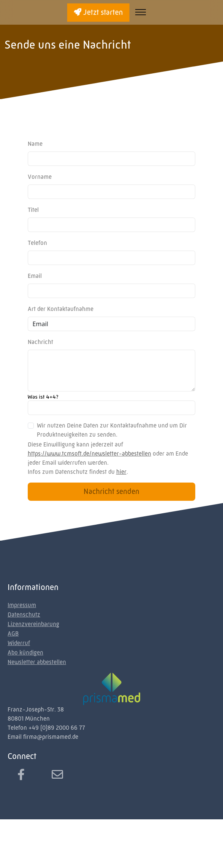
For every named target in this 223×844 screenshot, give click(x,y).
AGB (13, 633)
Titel (33, 209)
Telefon (37, 242)
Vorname (40, 176)
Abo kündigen (25, 652)
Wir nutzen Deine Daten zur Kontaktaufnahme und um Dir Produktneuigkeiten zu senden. (112, 430)
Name (35, 143)
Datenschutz (24, 614)
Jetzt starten (98, 12)
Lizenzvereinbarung (33, 624)
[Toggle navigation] (140, 12)
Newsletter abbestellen (37, 662)
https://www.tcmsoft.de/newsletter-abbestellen (89, 453)
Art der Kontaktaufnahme (60, 308)
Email (35, 275)
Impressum (22, 605)
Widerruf (19, 643)
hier (121, 471)
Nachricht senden (111, 491)
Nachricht (40, 341)
